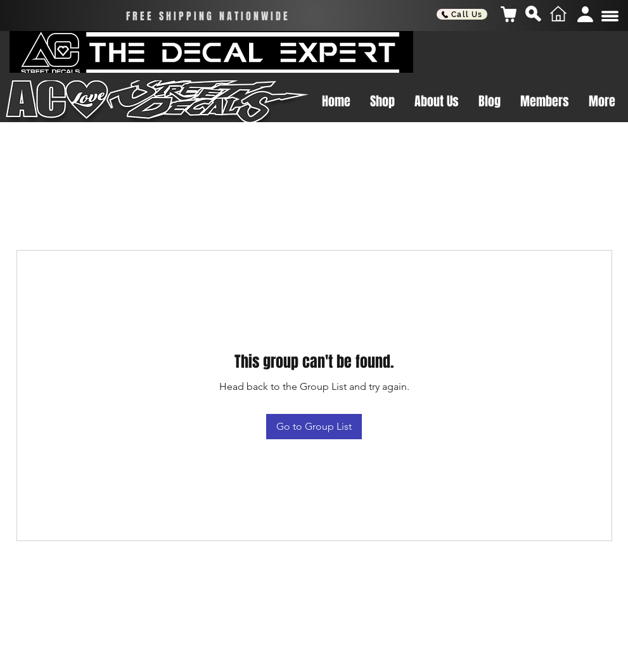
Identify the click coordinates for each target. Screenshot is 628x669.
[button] (609, 16)
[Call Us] (462, 14)
